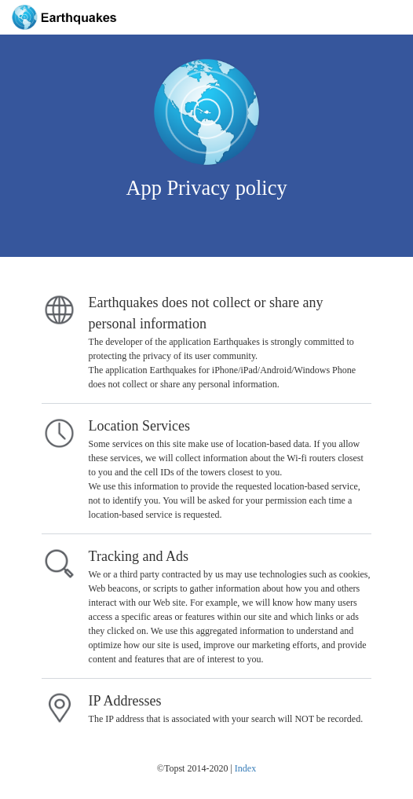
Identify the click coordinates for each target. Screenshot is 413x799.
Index (245, 768)
